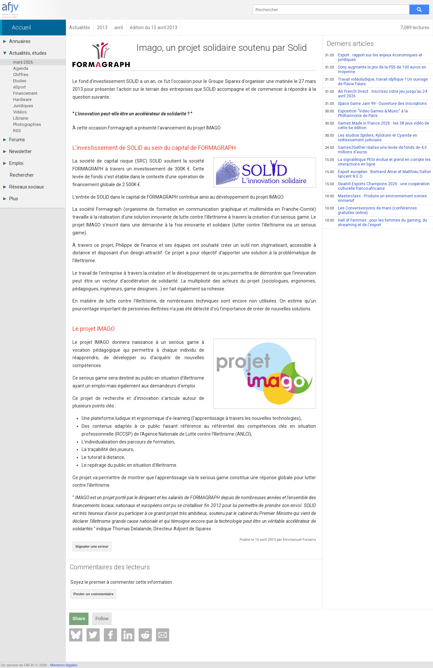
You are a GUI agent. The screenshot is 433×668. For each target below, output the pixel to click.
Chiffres (20, 74)
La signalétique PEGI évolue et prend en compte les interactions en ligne (378, 162)
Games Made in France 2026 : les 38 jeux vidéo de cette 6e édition (377, 125)
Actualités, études (25, 53)
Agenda (20, 68)
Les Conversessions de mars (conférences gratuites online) (371, 210)
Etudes (19, 80)
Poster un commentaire (93, 594)
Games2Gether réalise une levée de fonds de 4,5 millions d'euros (376, 149)
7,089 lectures (414, 27)
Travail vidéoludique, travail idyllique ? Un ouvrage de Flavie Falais (376, 81)
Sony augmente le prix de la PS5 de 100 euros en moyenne (375, 69)
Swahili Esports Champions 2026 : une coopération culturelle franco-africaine (377, 186)
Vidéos (20, 111)
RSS (17, 130)
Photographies (27, 124)
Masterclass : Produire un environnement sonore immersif (376, 198)
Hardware (22, 99)
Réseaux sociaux (23, 186)
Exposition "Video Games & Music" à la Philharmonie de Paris (366, 113)
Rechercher (22, 175)
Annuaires (16, 41)
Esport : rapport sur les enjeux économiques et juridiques (373, 57)
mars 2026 (23, 62)
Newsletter (17, 151)
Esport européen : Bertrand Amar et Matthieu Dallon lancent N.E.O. (378, 174)
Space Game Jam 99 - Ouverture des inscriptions (376, 103)
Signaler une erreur (91, 546)
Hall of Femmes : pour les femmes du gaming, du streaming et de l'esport (376, 222)
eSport (19, 87)
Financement (25, 93)
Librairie (20, 118)
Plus (10, 198)
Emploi (13, 163)
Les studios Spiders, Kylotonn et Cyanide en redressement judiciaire (371, 137)
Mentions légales (63, 665)
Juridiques (23, 105)
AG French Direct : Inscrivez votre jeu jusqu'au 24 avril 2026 (376, 93)
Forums (14, 139)
